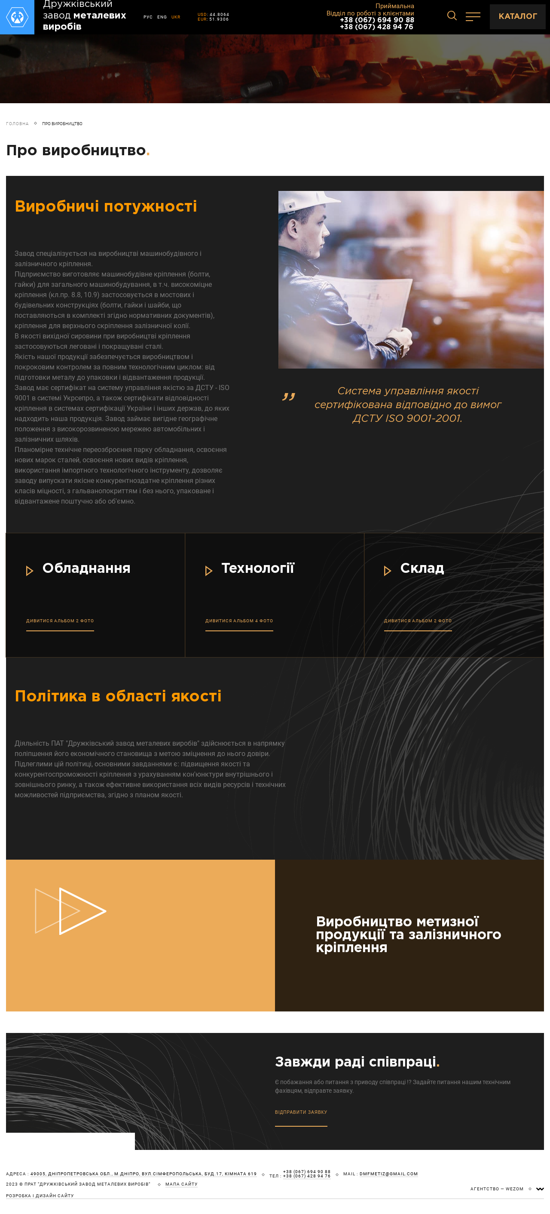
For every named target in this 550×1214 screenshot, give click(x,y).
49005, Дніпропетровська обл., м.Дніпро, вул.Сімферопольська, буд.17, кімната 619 (144, 1174)
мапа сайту (181, 1184)
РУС (148, 17)
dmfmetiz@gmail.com (389, 1174)
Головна (17, 123)
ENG (162, 17)
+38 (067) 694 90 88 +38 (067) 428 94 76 (377, 24)
